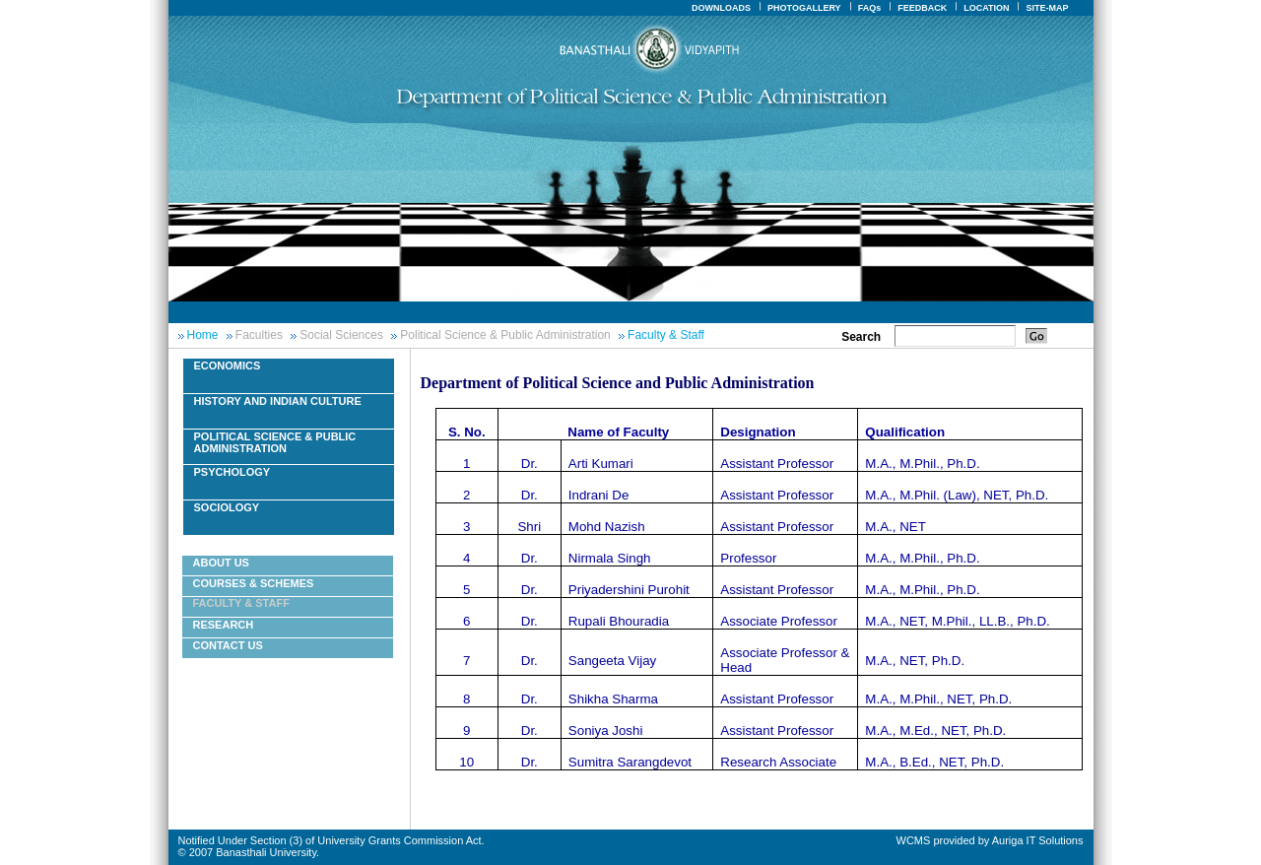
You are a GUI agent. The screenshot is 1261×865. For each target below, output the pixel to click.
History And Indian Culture (278, 401)
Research (223, 625)
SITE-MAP (1047, 8)
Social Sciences (341, 335)
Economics (227, 365)
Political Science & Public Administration (505, 335)
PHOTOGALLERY (804, 8)
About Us (221, 562)
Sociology (227, 507)
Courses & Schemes (253, 583)
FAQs (870, 8)
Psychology (232, 472)
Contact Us (228, 645)
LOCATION (986, 8)
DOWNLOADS (721, 8)
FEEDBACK (922, 8)
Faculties (259, 335)
